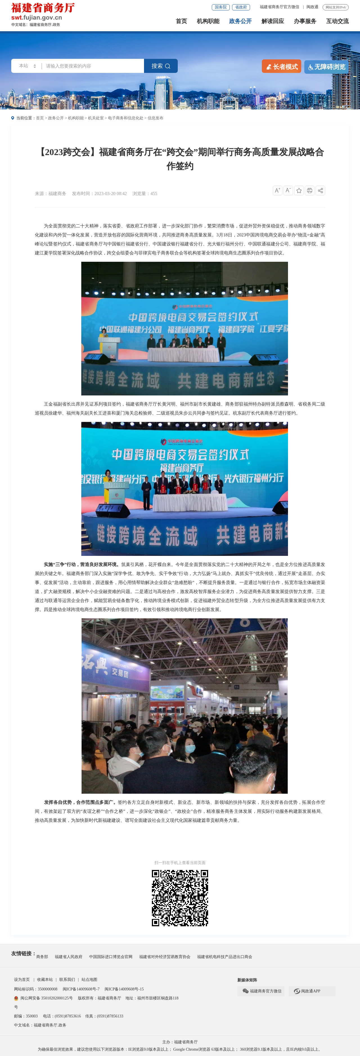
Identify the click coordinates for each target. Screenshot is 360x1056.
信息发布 (155, 118)
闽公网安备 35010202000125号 (43, 998)
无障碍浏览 (326, 67)
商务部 (42, 957)
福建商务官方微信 (262, 991)
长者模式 (281, 66)
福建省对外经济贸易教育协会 (164, 957)
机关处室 (96, 118)
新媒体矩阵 (247, 980)
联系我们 (67, 979)
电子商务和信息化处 (125, 118)
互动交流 (337, 21)
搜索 (161, 66)
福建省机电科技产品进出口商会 (224, 957)
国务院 (221, 7)
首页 (181, 21)
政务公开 (240, 21)
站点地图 (89, 979)
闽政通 (312, 7)
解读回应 (273, 21)
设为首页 (22, 979)
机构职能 (208, 21)
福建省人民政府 (68, 957)
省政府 (241, 7)
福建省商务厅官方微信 (280, 7)
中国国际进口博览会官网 (110, 957)
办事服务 (305, 21)
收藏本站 (45, 979)
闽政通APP (306, 991)
